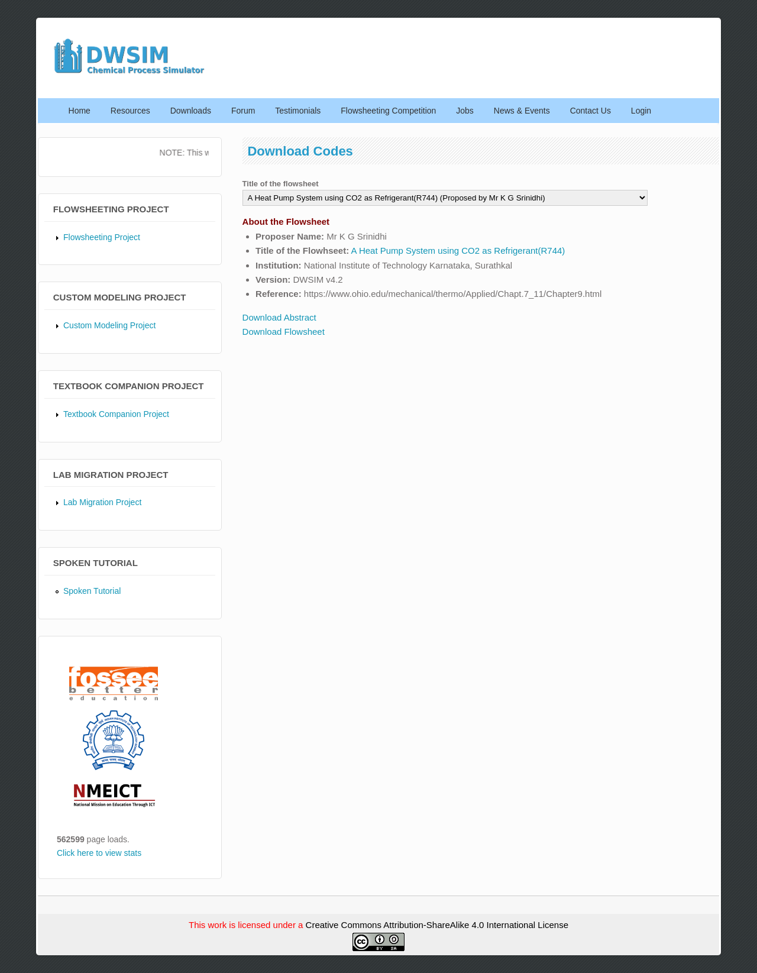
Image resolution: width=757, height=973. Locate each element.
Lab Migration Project (102, 502)
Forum (243, 110)
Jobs (465, 110)
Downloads (190, 110)
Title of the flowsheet (280, 183)
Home (79, 110)
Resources (130, 110)
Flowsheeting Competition (388, 110)
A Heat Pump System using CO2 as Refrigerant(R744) (458, 250)
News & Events (522, 110)
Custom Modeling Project (109, 325)
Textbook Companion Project (116, 414)
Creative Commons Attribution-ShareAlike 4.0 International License (437, 925)
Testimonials (298, 110)
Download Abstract (279, 317)
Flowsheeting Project (101, 237)
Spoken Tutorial (92, 591)
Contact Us (590, 110)
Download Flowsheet (283, 332)
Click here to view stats (99, 853)
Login (641, 110)
